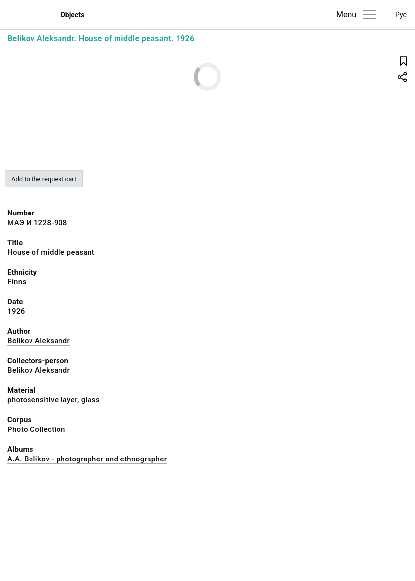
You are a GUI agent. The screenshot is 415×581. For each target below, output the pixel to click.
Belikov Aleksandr (38, 340)
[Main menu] (369, 14)
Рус (401, 15)
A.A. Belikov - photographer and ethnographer (87, 459)
